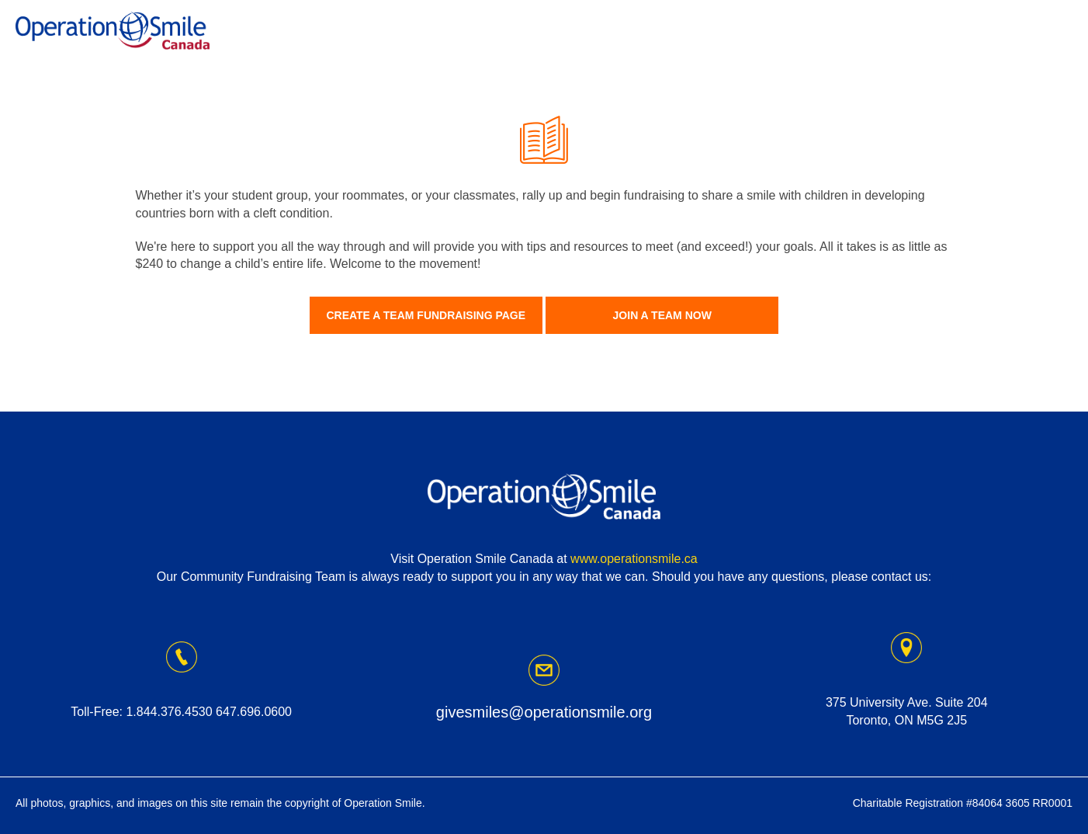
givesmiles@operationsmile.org (544, 712)
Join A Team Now (662, 315)
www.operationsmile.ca (634, 558)
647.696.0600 (254, 711)
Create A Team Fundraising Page (425, 315)
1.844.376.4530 (169, 711)
